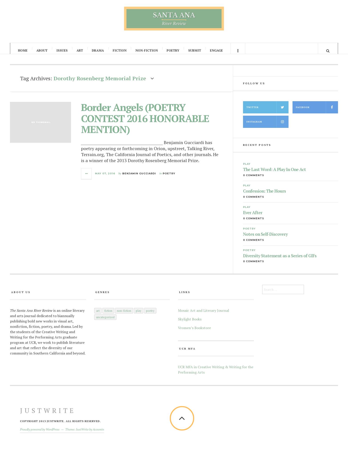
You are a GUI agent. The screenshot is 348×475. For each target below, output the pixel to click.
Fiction (120, 50)
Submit (194, 50)
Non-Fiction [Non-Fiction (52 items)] (124, 315)
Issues (62, 50)
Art (80, 50)
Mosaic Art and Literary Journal (203, 314)
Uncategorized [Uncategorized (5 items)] (105, 321)
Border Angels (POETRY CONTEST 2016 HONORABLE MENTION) (145, 122)
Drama (98, 50)
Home (23, 50)
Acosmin (98, 433)
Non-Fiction (146, 50)
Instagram (267, 126)
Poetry (173, 50)
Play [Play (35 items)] (138, 315)
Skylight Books (190, 323)
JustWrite (48, 414)
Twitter (267, 111)
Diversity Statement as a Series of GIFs (279, 260)
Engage (216, 50)
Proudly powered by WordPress (39, 433)
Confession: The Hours (264, 195)
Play (247, 168)
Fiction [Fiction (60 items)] (108, 315)
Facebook (317, 111)
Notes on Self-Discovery (265, 238)
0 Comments (253, 179)
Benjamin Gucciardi (139, 177)
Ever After (252, 216)
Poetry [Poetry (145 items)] (150, 315)
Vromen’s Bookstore (194, 332)
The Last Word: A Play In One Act (274, 173)
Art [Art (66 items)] (98, 315)
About (41, 50)
